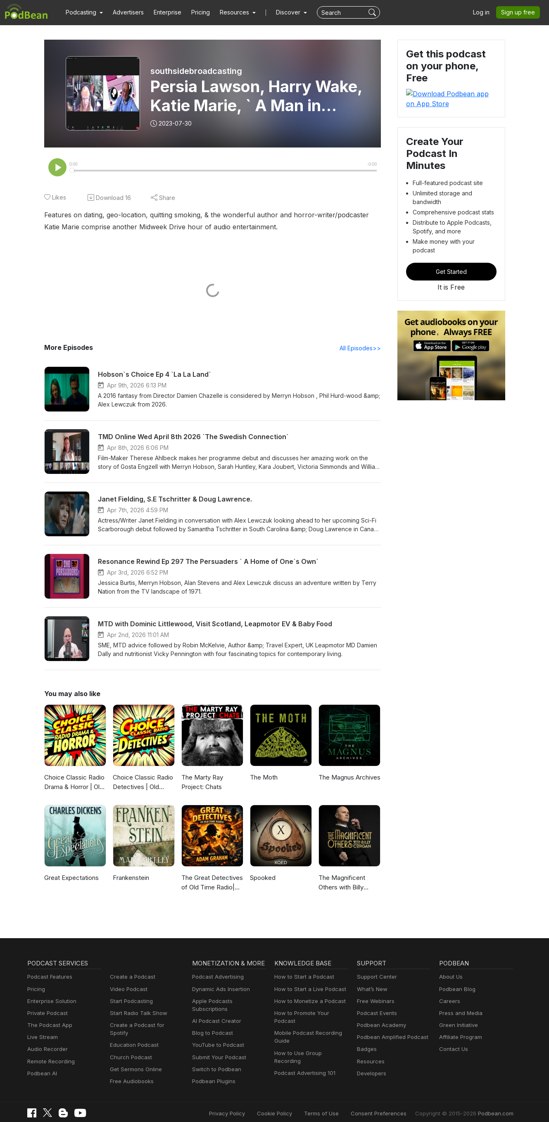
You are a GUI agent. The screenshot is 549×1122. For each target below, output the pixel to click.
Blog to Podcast (211, 1026)
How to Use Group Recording (309, 1046)
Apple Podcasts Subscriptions (228, 1002)
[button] (83, 12)
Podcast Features (48, 978)
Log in (484, 12)
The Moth (263, 778)
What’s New (371, 990)
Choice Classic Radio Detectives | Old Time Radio (142, 783)
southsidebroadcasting (195, 71)
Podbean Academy (380, 1026)
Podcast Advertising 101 (303, 1058)
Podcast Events (376, 1014)
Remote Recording (50, 1062)
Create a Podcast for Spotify (144, 1026)
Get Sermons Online (134, 1062)
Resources (370, 1062)
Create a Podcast (131, 978)
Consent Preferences (389, 1106)
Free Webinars (374, 1002)
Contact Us (452, 1050)
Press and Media (459, 1014)
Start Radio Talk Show (137, 1014)
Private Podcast (46, 1014)
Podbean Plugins (212, 1074)
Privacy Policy (248, 1106)
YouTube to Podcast (216, 1038)
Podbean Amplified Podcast (390, 1038)
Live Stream (41, 1038)
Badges (366, 1050)
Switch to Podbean (215, 1062)
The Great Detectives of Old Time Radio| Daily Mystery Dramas (211, 884)
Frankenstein (131, 878)
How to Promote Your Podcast (310, 1014)
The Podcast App (48, 1026)
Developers (371, 1074)
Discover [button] (280, 12)
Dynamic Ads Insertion (219, 990)
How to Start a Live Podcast (308, 990)
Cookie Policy (292, 1106)
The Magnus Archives (348, 778)
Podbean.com (496, 1106)
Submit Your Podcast (217, 1050)
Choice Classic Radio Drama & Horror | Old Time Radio (73, 783)
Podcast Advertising (216, 978)
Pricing (195, 12)
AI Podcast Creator (215, 1014)
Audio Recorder (46, 1050)
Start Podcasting (130, 1002)
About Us (450, 978)
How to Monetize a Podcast (307, 1002)
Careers (449, 1002)
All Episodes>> (361, 348)
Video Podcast (127, 990)
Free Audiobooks (130, 1074)
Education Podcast (132, 1038)
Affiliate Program (459, 1038)
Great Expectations (70, 878)
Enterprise (163, 12)
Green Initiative (457, 1026)
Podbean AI (41, 1074)
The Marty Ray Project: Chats (201, 783)
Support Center (375, 978)
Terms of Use (336, 1106)
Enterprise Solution (50, 1002)
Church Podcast (129, 1050)
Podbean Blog (456, 990)
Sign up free (519, 12)
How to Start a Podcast (302, 978)
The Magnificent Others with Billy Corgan (340, 884)
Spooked (262, 878)
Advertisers (125, 12)
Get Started (451, 241)
